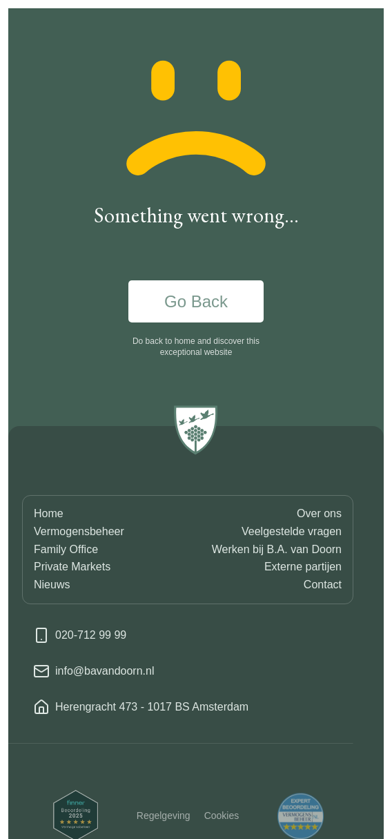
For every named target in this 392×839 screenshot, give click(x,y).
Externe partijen (303, 566)
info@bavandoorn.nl (104, 671)
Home (48, 513)
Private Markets (72, 566)
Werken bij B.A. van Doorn (277, 549)
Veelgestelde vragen (292, 531)
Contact (323, 584)
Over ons (319, 513)
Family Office (66, 549)
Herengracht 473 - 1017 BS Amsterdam (151, 707)
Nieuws (52, 584)
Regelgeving (163, 823)
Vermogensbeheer (79, 531)
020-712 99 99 (90, 635)
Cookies (221, 823)
